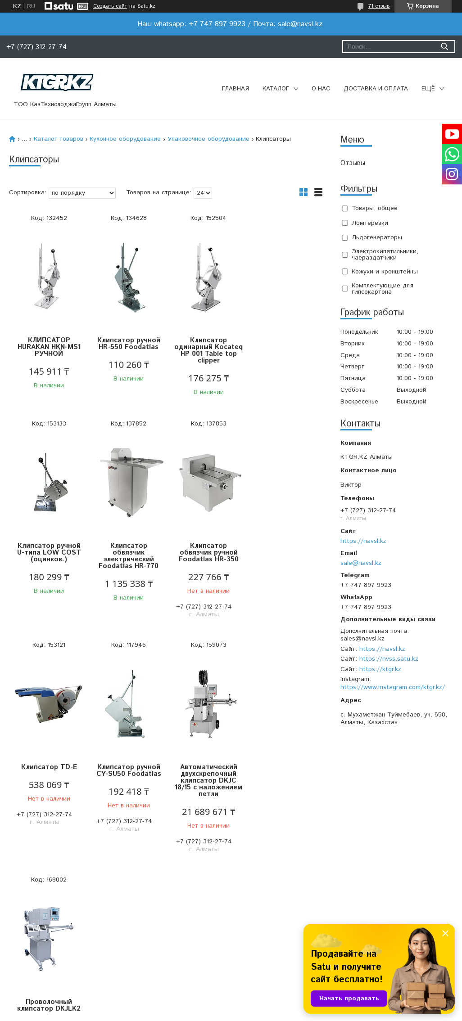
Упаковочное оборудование (208, 139)
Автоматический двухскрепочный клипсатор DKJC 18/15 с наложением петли (48, 780)
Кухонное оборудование (125, 139)
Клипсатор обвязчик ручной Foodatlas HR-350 (127, 552)
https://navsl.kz (363, 541)
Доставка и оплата (376, 89)
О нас (321, 89)
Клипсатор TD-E (205, 545)
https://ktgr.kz (380, 669)
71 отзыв (379, 6)
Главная (235, 89)
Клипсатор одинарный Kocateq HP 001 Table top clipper (205, 350)
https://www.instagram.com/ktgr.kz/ (392, 687)
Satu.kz (271, 1004)
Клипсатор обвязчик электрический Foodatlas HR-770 (48, 555)
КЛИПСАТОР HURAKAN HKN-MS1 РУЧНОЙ (48, 347)
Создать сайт (110, 6)
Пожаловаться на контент (255, 1012)
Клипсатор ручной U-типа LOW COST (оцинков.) (283, 347)
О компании (140, 941)
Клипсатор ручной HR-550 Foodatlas (126, 343)
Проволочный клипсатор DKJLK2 (127, 770)
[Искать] (444, 46)
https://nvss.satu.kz (388, 658)
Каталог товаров (58, 139)
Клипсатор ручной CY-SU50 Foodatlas (283, 549)
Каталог (276, 89)
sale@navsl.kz (360, 563)
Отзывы (352, 163)
